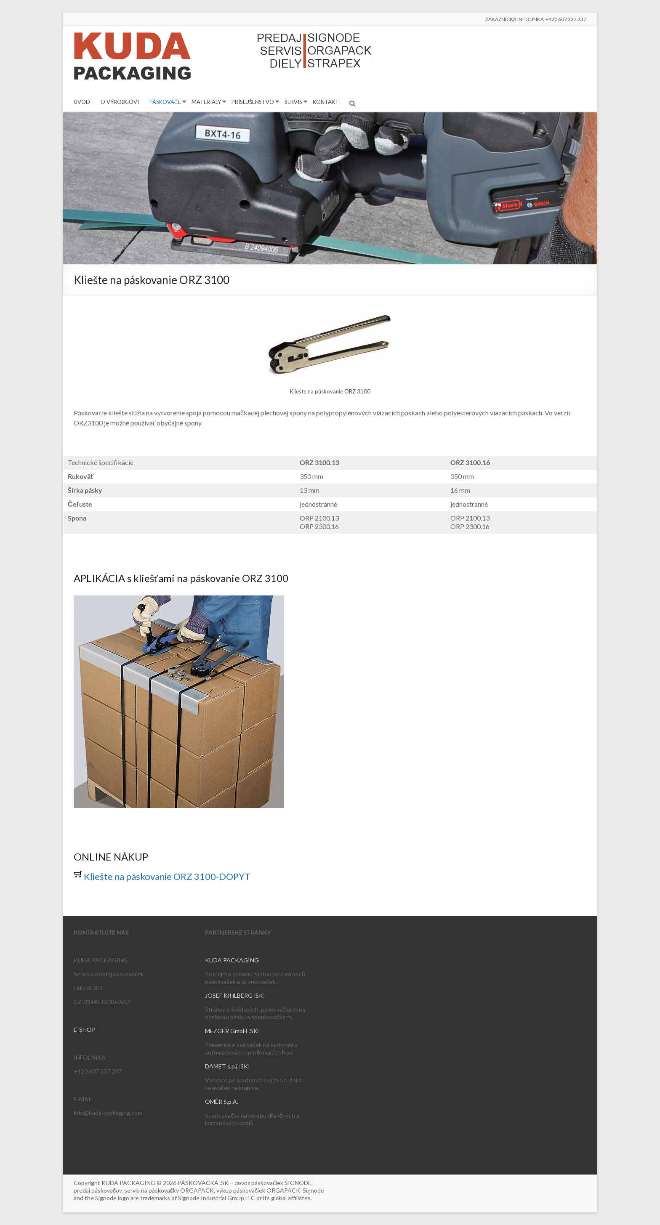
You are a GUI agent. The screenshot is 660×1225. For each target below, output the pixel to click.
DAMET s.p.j (221, 1066)
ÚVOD (82, 101)
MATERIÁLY (206, 101)
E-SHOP (85, 1029)
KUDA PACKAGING (232, 960)
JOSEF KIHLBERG (229, 995)
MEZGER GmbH (226, 1030)
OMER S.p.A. (221, 1101)
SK (259, 995)
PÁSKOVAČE (165, 101)
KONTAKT (326, 101)
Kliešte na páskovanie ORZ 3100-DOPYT (162, 876)
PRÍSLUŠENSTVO (253, 101)
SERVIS (293, 101)
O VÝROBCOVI (120, 101)
